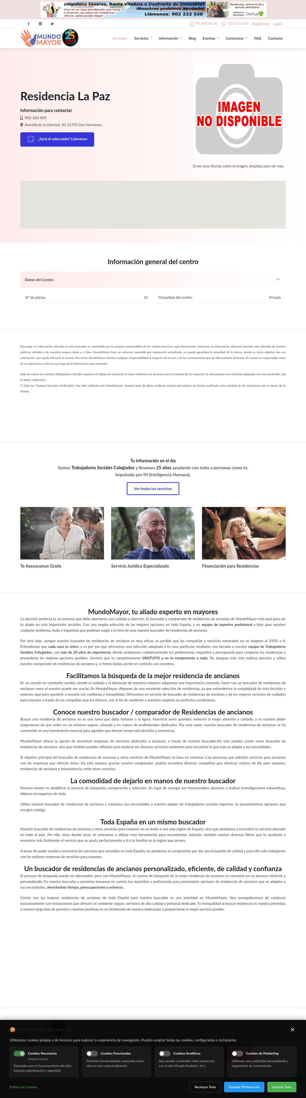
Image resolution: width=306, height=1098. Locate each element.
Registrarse (261, 23)
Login (277, 23)
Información (170, 38)
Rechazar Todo (205, 1087)
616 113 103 (238, 23)
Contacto (275, 38)
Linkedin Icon (40, 23)
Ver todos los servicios (153, 488)
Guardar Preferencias (244, 1087)
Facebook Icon (28, 23)
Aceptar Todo (282, 1087)
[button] (153, 200)
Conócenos (236, 38)
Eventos (211, 38)
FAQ (257, 38)
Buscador (120, 38)
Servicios (143, 38)
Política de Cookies (23, 1087)
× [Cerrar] (292, 1029)
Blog (192, 38)
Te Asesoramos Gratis (40, 566)
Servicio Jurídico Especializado (140, 566)
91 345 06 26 (206, 23)
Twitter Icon (52, 23)
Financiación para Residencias (230, 566)
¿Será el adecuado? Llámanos (62, 138)
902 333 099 (35, 117)
